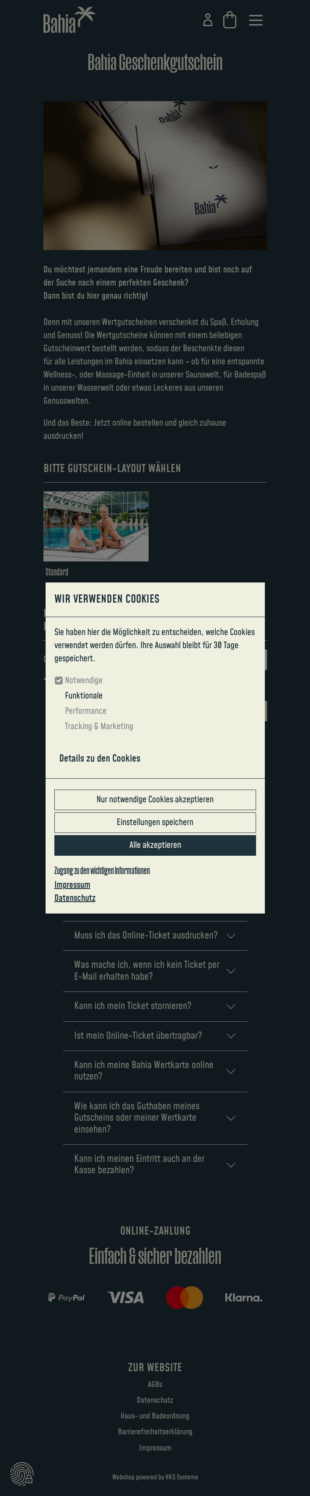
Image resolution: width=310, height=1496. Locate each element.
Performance (86, 711)
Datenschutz (75, 898)
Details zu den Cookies (99, 759)
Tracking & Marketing (99, 726)
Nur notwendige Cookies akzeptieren (155, 800)
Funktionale (84, 696)
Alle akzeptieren (155, 845)
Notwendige (84, 680)
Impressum (72, 885)
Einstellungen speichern (155, 822)
